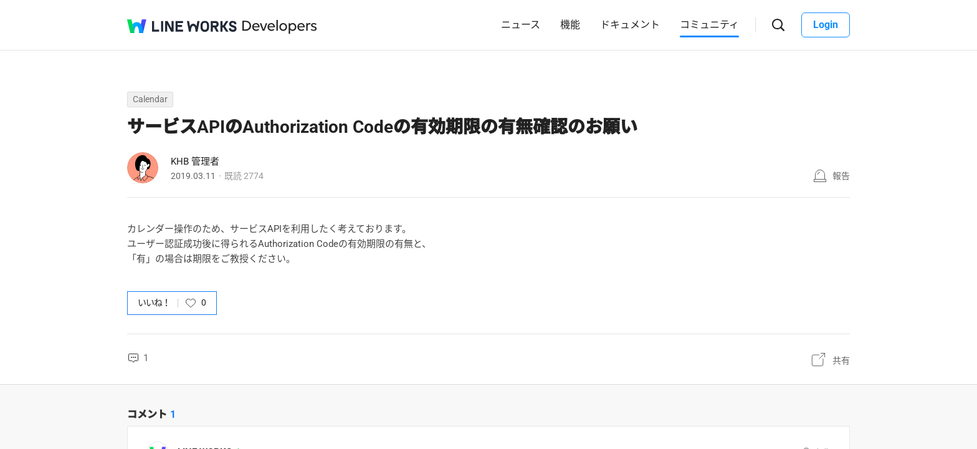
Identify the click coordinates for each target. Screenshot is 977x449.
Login (825, 25)
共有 (841, 360)
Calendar (150, 99)
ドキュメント (630, 25)
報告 (841, 176)
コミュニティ (709, 25)
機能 (570, 25)
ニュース (520, 25)
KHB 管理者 (195, 161)
